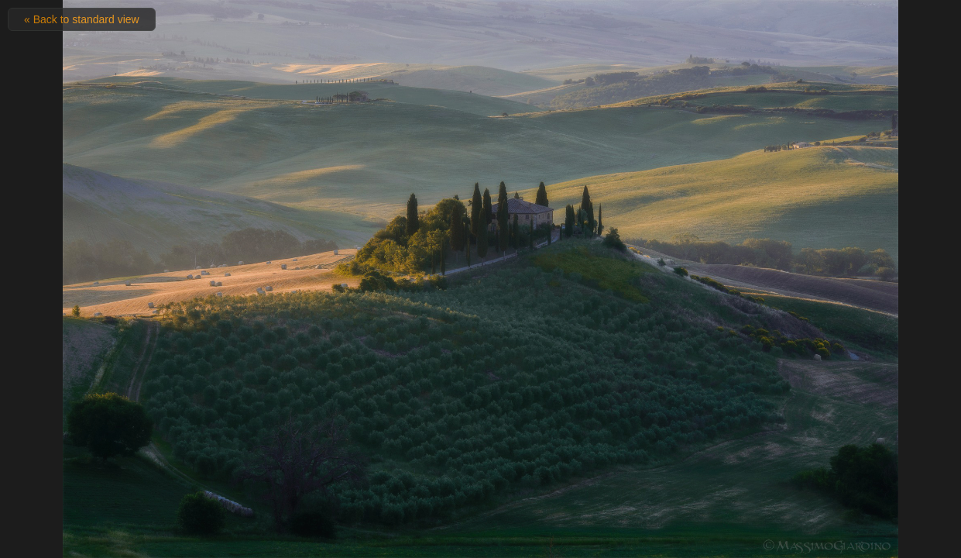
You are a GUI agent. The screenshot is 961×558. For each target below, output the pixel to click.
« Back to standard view (81, 19)
